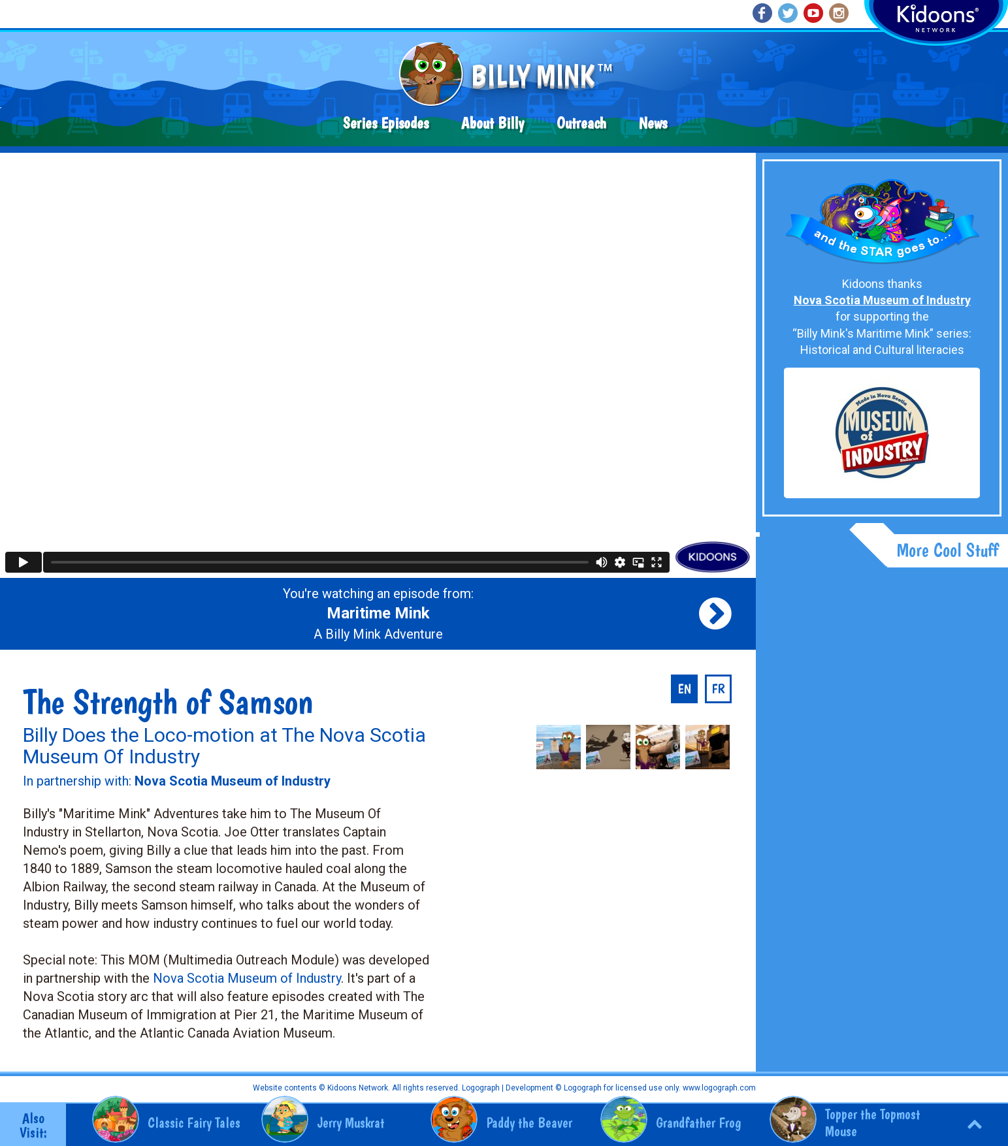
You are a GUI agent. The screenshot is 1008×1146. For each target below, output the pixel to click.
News (653, 123)
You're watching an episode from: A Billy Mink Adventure (378, 614)
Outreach (581, 123)
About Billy (492, 123)
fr (718, 689)
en (684, 689)
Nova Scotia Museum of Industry (247, 978)
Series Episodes (386, 123)
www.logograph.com (718, 1087)
